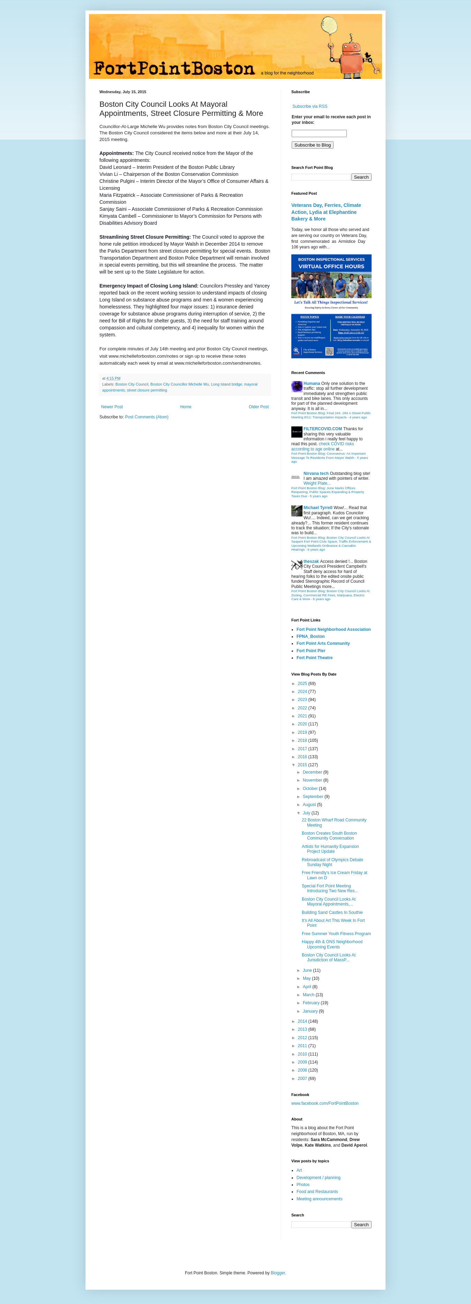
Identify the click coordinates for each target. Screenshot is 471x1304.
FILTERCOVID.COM (323, 428)
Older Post (259, 406)
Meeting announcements (319, 1199)
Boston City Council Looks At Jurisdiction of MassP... (329, 957)
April (307, 986)
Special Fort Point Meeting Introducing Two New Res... (330, 888)
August (310, 804)
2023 (303, 699)
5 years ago (318, 496)
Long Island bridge (226, 384)
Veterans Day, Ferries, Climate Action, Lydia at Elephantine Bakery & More (326, 212)
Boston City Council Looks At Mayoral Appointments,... (329, 902)
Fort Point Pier (311, 650)
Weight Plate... (317, 483)
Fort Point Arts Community (323, 643)
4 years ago (358, 417)
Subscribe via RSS (309, 106)
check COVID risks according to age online (322, 446)
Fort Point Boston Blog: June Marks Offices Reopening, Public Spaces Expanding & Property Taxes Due (327, 492)
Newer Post (112, 406)
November (313, 780)
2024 (303, 691)
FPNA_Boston (311, 636)
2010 (303, 1054)
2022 (303, 708)
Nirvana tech (316, 473)
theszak (311, 561)
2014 (303, 1021)
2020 (303, 724)
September (313, 796)
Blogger (278, 1273)
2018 (303, 740)
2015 (303, 764)
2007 (303, 1078)
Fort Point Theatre (314, 657)
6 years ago (316, 549)
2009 (303, 1062)
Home (186, 406)
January (311, 1011)
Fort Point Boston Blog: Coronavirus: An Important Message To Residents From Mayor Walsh (328, 456)
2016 (303, 756)
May (307, 978)
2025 (303, 683)
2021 (303, 716)
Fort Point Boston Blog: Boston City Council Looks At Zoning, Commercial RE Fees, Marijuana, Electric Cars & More (330, 595)
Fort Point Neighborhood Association (334, 629)
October (311, 788)
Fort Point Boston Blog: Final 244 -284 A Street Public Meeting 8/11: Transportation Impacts (331, 415)
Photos (303, 1184)
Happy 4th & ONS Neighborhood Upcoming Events (332, 944)
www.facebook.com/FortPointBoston (325, 1103)
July (307, 813)
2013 (303, 1029)
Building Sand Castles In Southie (332, 912)
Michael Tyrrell (318, 507)
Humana (312, 383)
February (312, 1002)
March (309, 994)
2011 (303, 1045)
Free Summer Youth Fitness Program (336, 933)
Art (299, 1170)
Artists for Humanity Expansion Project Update (330, 849)
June (308, 970)
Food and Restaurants (317, 1191)
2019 (303, 732)
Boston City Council (131, 384)
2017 (303, 748)
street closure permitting (147, 390)
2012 (303, 1037)
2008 (303, 1070)
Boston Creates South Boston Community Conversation (329, 836)
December (313, 772)
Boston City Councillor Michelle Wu (179, 384)
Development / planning (319, 1177)
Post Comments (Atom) (147, 417)
